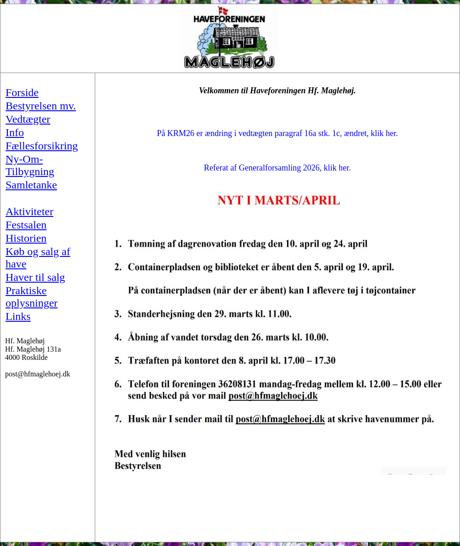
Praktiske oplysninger (32, 296)
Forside (22, 92)
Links (18, 316)
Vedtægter (28, 119)
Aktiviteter (29, 211)
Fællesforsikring (42, 146)
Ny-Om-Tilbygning (30, 165)
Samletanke (31, 185)
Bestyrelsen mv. (41, 106)
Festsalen (26, 225)
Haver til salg (35, 277)
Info (15, 132)
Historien (26, 238)
